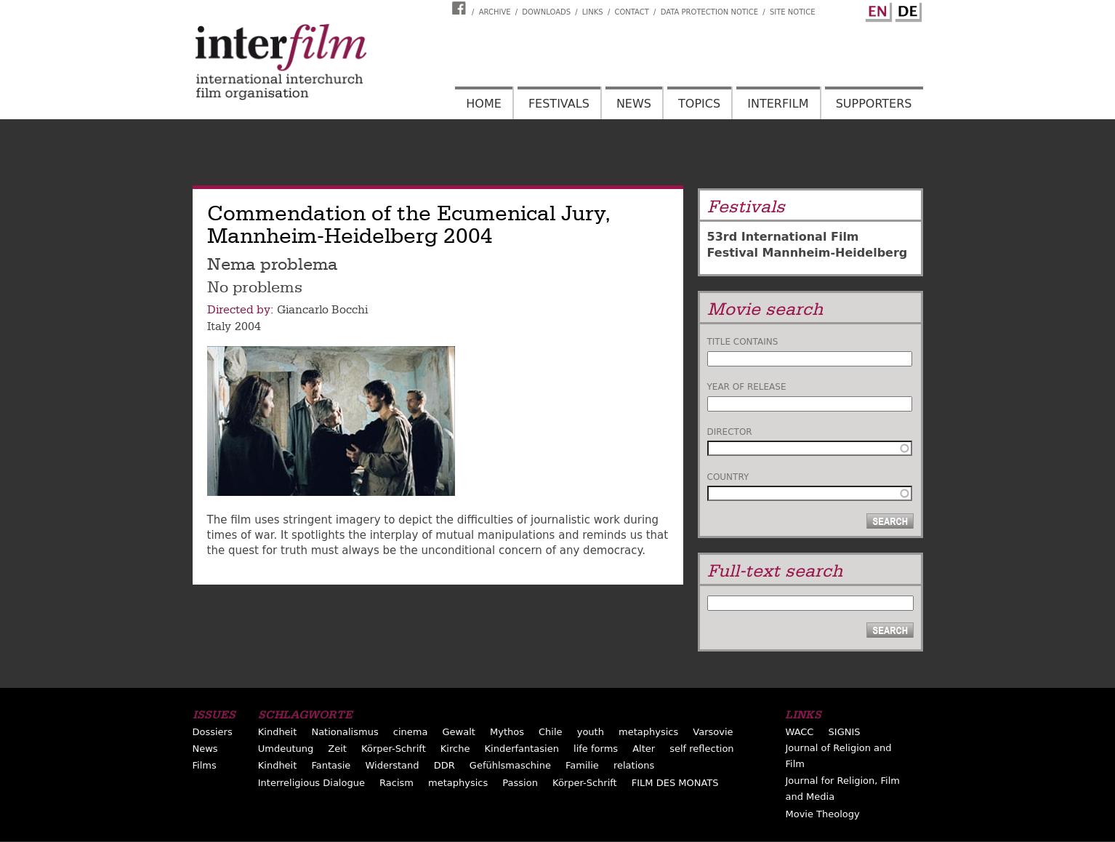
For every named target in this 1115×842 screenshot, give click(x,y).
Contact (631, 12)
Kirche (455, 748)
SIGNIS (845, 731)
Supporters (874, 104)
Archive (495, 12)
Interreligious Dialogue (311, 782)
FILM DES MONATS (675, 782)
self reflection (701, 748)
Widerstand (392, 765)
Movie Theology (822, 814)
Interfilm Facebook (461, 8)
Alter (643, 748)
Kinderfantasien (522, 748)
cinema (410, 731)
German (906, 9)
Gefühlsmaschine (510, 765)
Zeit (337, 748)
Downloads (546, 12)
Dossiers (213, 731)
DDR (444, 765)
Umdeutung (286, 748)
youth (590, 731)
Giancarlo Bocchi (322, 309)
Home (484, 104)
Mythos (507, 731)
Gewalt (458, 731)
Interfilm (777, 104)
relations (633, 765)
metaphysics (648, 731)
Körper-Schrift (393, 748)
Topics (699, 104)
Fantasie (330, 765)
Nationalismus (344, 731)
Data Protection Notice (710, 12)
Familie (582, 765)
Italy (219, 326)
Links (592, 12)
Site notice (793, 12)
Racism (396, 782)
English (877, 9)
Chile (551, 731)
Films (205, 765)
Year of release (746, 387)
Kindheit (277, 731)
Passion (520, 782)
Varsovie (713, 731)
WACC (799, 731)
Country (728, 477)
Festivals (558, 104)
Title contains (742, 342)
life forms (595, 748)
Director (729, 432)
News (633, 104)
